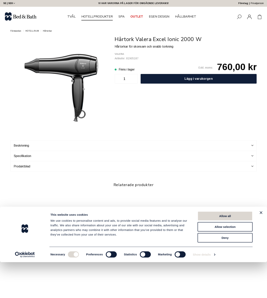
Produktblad (133, 166)
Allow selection (224, 262)
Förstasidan (15, 31)
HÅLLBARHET (185, 16)
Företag (243, 3)
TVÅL (71, 16)
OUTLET (136, 16)
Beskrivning (133, 145)
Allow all (225, 252)
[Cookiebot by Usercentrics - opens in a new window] (25, 290)
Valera (119, 53)
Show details (202, 290)
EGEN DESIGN (159, 16)
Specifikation (133, 156)
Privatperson (257, 3)
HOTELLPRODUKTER (97, 16)
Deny (225, 273)
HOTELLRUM (32, 31)
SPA (121, 16)
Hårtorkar (47, 31)
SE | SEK (9, 3)
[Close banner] (261, 248)
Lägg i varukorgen (198, 78)
